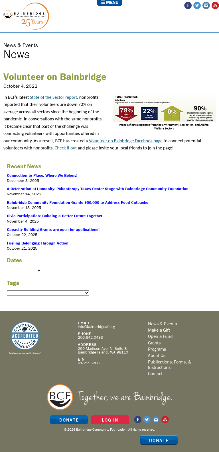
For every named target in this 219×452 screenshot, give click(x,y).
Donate (159, 440)
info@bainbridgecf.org (96, 326)
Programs (157, 349)
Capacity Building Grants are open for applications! (53, 229)
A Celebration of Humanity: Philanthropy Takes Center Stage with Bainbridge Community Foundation (97, 188)
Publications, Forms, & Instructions (169, 364)
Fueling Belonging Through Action (37, 243)
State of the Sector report (53, 97)
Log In (110, 420)
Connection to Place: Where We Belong (42, 175)
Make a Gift (159, 330)
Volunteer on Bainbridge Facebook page (126, 140)
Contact (155, 373)
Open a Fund (160, 336)
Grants (154, 343)
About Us (156, 355)
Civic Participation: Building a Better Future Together (54, 215)
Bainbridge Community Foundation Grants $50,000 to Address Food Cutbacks (77, 202)
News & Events (162, 323)
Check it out (66, 148)
